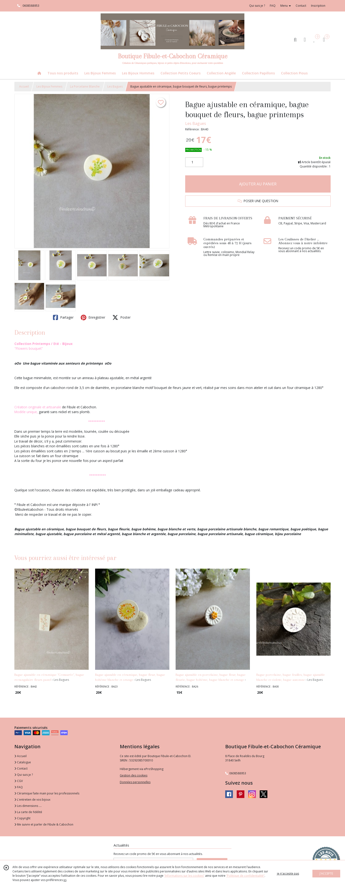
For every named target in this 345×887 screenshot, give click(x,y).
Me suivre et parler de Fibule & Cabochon (43, 824)
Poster (121, 317)
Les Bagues (115, 86)
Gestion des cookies (133, 775)
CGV (18, 781)
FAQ (18, 787)
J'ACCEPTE (326, 873)
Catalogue (22, 762)
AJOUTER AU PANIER (257, 184)
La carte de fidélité (28, 812)
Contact (301, 6)
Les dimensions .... (28, 806)
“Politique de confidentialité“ (245, 876)
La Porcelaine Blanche (85, 86)
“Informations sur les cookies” (184, 876)
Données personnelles (135, 782)
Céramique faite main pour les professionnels (46, 793)
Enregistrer (93, 317)
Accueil (24, 86)
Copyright (22, 818)
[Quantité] (194, 162)
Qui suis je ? (23, 775)
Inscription (318, 6)
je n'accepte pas (288, 873)
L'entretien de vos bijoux (32, 800)
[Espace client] (305, 39)
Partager (63, 317)
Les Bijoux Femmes (49, 86)
